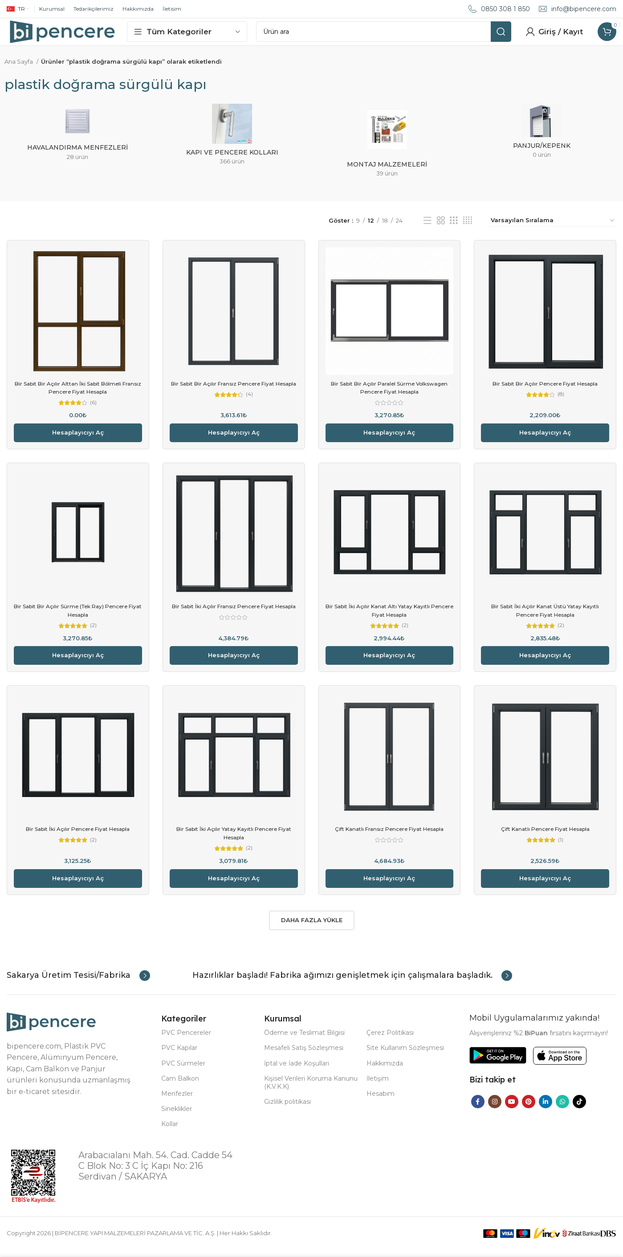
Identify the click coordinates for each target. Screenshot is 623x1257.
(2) (93, 633)
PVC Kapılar (179, 1055)
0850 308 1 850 (505, 9)
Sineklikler (176, 1116)
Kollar (169, 1131)
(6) (93, 411)
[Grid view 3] (454, 229)
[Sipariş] (553, 229)
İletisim (172, 8)
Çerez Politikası (390, 1040)
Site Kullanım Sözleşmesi (405, 1055)
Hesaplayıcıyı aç (78, 440)
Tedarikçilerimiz (93, 8)
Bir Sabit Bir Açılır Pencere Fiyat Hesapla (545, 391)
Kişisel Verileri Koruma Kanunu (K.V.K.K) (311, 1090)
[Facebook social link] (478, 1109)
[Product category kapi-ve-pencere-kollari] (232, 145)
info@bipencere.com (583, 9)
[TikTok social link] (579, 1109)
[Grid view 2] (441, 229)
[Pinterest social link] (528, 1109)
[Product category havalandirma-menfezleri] (77, 143)
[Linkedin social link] (545, 1109)
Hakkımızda (138, 8)
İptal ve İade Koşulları (296, 1071)
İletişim (377, 1086)
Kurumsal (52, 8)
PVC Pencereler (186, 1040)
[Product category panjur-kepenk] (542, 142)
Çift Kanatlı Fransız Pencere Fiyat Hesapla (389, 836)
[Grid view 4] (467, 229)
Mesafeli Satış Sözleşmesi (303, 1055)
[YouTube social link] (511, 1109)
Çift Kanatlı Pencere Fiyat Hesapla (545, 836)
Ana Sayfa (19, 69)
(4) (249, 411)
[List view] (427, 229)
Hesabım (380, 1101)
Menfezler (177, 1101)
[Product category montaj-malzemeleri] (387, 151)
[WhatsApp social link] (562, 1109)
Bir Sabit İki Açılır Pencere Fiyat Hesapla (78, 836)
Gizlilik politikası (287, 1109)
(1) (560, 848)
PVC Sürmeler (183, 1071)
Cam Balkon (180, 1086)
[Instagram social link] (494, 1109)
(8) (561, 403)
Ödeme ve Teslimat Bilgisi (304, 1040)
